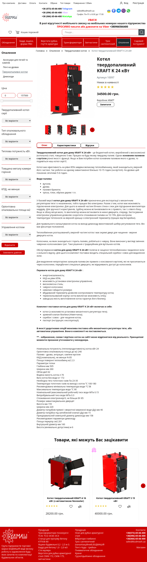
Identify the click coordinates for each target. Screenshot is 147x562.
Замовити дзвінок (12, 252)
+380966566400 (119, 26)
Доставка (22, 3)
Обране (53, 3)
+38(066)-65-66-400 (135, 538)
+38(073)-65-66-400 (135, 532)
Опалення (123, 42)
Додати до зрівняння (81, 506)
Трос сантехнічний (108, 42)
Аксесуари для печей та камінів (15, 61)
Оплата (32, 3)
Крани (78, 553)
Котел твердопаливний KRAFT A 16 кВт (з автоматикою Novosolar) (66, 499)
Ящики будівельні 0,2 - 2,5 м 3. (54, 544)
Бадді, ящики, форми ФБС (26, 42)
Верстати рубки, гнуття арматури (49, 42)
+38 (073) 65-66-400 (57, 8)
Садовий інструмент (139, 42)
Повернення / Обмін (82, 3)
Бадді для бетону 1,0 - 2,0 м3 (53, 547)
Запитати (105, 104)
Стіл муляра (44, 550)
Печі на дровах (11, 67)
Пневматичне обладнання (89, 550)
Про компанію (8, 3)
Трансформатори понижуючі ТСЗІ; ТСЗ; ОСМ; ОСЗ (53, 534)
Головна (40, 50)
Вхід (126, 3)
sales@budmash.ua (85, 10)
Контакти (43, 3)
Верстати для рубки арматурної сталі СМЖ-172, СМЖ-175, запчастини (54, 556)
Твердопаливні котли (15, 71)
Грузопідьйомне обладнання (90, 556)
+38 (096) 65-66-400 (55, 12)
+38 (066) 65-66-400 (57, 16)
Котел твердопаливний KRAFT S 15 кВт (115, 499)
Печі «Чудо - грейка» (85, 547)
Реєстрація (138, 3)
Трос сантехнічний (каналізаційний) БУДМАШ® (90, 543)
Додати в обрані (72, 506)
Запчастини (91, 42)
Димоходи (8, 76)
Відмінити (10, 245)
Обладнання (8, 42)
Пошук (141, 32)
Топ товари (65, 3)
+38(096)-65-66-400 (135, 535)
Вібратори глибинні (85, 538)
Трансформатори (73, 42)
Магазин (140, 547)
